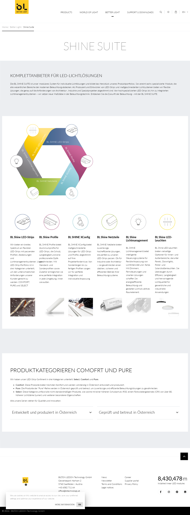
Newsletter (106, 480)
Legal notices (107, 487)
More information (65, 504)
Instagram (169, 492)
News (104, 477)
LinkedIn (185, 492)
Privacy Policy (131, 484)
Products (66, 12)
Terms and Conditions (111, 484)
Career (128, 477)
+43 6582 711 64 (66, 487)
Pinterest (177, 492)
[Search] (160, 12)
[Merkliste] (168, 12)
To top (184, 456)
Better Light (112, 12)
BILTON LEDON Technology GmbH (21, 7)
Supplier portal (132, 480)
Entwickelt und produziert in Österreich (44, 412)
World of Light (89, 12)
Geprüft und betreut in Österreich (127, 412)
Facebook (160, 492)
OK (79, 504)
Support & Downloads (140, 12)
